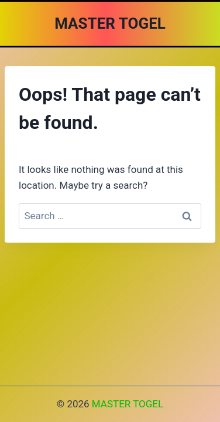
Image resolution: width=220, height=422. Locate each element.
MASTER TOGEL (127, 404)
